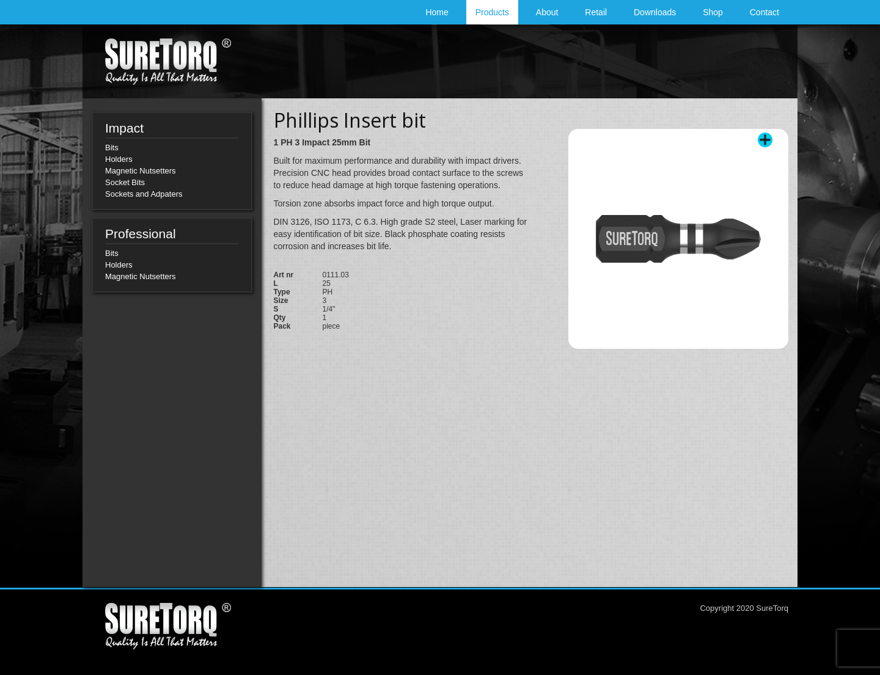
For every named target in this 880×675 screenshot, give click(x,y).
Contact (764, 12)
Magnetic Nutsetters (140, 170)
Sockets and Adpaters (143, 194)
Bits (112, 147)
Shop (713, 12)
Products (492, 12)
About (547, 12)
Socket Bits (125, 182)
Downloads (655, 12)
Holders (119, 159)
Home (436, 12)
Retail (596, 12)
